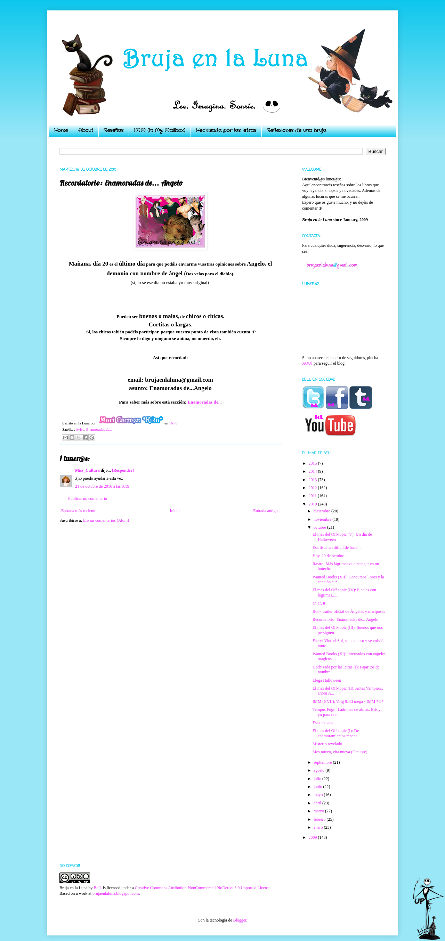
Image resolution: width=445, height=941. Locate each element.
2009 (313, 837)
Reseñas (113, 130)
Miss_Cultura (87, 470)
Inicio (174, 510)
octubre (320, 527)
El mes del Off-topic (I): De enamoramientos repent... (336, 733)
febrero (320, 819)
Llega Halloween (327, 680)
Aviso (80, 429)
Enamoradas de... (205, 402)
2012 (313, 487)
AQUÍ (307, 363)
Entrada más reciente (78, 510)
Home (61, 130)
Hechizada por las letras (226, 130)
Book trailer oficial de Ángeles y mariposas (349, 611)
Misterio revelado (327, 743)
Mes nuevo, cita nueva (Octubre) (340, 751)
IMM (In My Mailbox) (159, 130)
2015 (313, 463)
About (85, 130)
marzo (319, 811)
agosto (319, 770)
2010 (313, 504)
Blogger (239, 920)
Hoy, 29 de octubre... (330, 555)
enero (319, 827)
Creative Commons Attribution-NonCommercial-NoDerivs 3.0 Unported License (202, 887)
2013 (313, 479)
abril (318, 803)
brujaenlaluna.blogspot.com (115, 893)
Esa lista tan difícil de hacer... (337, 547)
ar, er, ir (319, 603)
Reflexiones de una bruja (296, 130)
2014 (313, 471)
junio (318, 786)
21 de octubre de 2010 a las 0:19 (102, 486)
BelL (98, 887)
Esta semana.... (325, 722)
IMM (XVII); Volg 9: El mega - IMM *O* (348, 701)
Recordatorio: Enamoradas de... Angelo (345, 619)
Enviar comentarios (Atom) (106, 520)
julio (318, 778)
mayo (319, 794)
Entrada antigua (266, 510)
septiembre (323, 762)
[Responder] (123, 470)
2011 (313, 495)
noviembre (323, 519)
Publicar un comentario (87, 498)
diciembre (322, 511)
